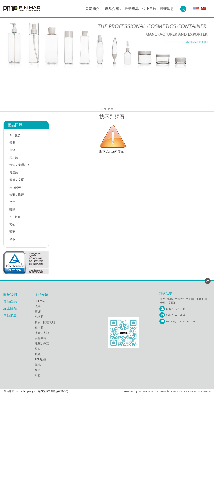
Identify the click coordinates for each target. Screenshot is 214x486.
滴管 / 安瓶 (16, 180)
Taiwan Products (147, 391)
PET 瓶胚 (14, 217)
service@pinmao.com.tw (180, 321)
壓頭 (12, 202)
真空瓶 (13, 172)
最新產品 (132, 9)
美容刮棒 (15, 187)
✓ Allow (107, 404)
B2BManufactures (166, 391)
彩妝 (12, 239)
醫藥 (12, 232)
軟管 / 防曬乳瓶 (19, 165)
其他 (12, 224)
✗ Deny (107, 409)
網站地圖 (9, 391)
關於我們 (10, 295)
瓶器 (12, 142)
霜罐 (12, 150)
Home (19, 391)
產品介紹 (113, 9)
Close (107, 396)
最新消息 (168, 9)
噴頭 (12, 209)
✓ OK (156, 479)
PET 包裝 (14, 135)
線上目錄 (149, 9)
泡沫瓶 (13, 157)
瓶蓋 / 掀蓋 (16, 194)
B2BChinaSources (186, 391)
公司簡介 (93, 9)
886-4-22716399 (176, 309)
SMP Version (204, 391)
